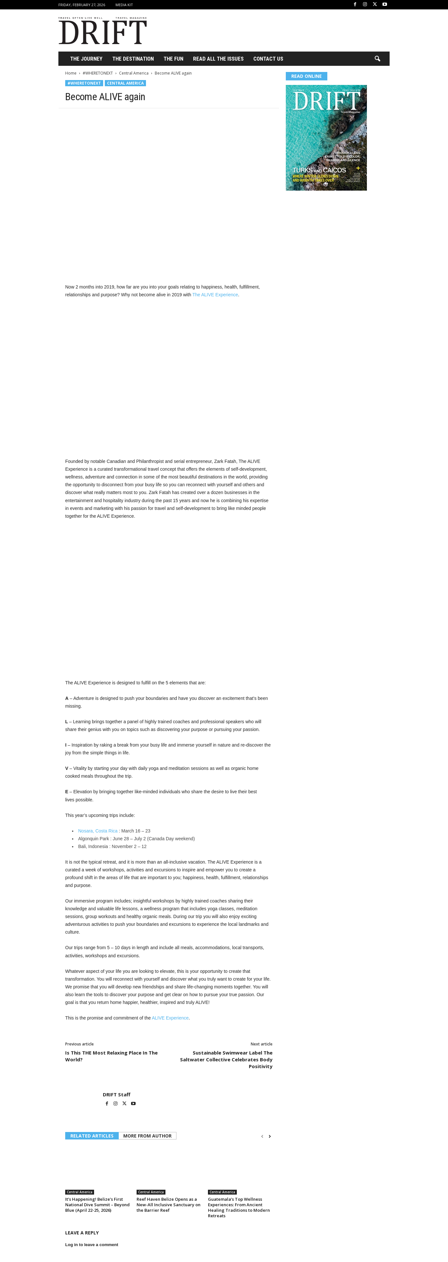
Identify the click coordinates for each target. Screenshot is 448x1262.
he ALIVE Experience (216, 294)
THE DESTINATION (133, 58)
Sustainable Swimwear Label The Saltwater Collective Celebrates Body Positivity (226, 1059)
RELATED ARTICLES (92, 1136)
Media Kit (124, 4)
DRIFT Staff (116, 1094)
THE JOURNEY (86, 58)
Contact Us (268, 58)
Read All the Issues (218, 58)
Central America (134, 73)
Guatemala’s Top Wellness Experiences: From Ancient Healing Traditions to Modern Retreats (239, 1207)
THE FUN (173, 58)
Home (71, 73)
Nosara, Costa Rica (97, 830)
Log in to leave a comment (91, 1244)
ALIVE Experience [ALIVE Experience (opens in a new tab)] (170, 1017)
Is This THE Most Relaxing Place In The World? (111, 1056)
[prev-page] (262, 1136)
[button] (377, 59)
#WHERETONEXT (98, 73)
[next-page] (270, 1136)
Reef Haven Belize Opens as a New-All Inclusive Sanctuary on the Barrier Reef (168, 1204)
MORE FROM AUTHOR (147, 1136)
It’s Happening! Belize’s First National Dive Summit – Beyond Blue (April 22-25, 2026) (97, 1204)
